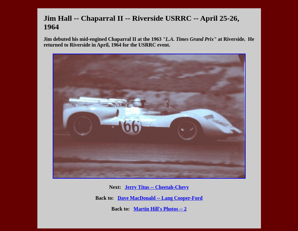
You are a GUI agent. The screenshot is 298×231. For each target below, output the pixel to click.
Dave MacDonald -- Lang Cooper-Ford (160, 198)
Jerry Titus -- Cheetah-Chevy (157, 187)
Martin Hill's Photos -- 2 (160, 209)
